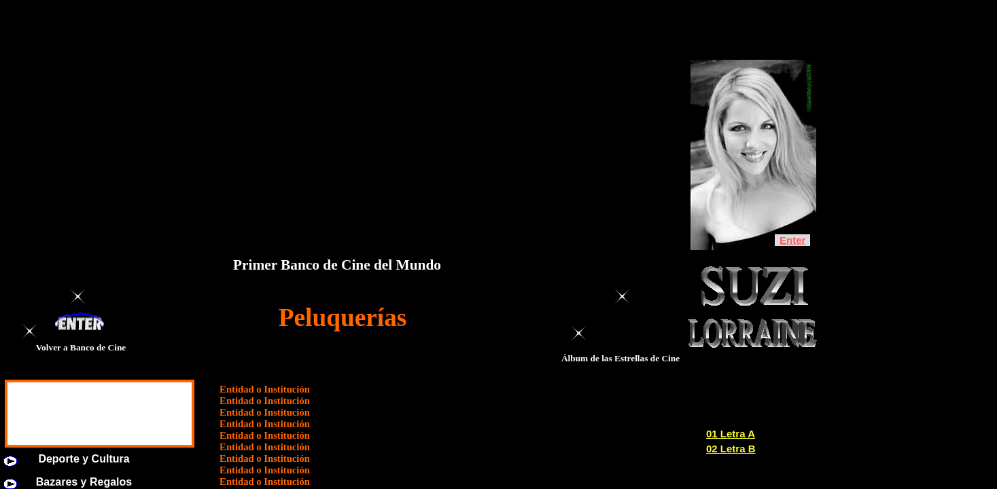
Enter (792, 240)
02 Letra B (731, 448)
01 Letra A (730, 433)
